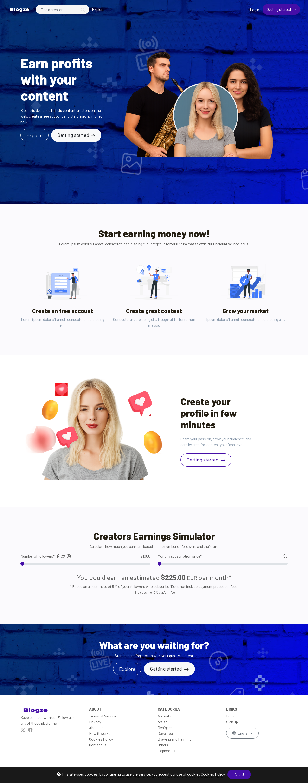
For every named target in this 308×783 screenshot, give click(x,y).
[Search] (62, 9)
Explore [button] (34, 135)
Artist (162, 721)
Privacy (95, 721)
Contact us (98, 745)
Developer (166, 733)
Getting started (279, 9)
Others (163, 745)
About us (96, 727)
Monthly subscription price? (223, 556)
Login (254, 9)
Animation (166, 716)
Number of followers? (85, 556)
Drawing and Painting (175, 739)
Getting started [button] (166, 668)
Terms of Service (102, 716)
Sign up (232, 721)
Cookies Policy (213, 774)
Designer (165, 727)
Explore (98, 9)
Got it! (239, 774)
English (241, 733)
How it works (99, 733)
